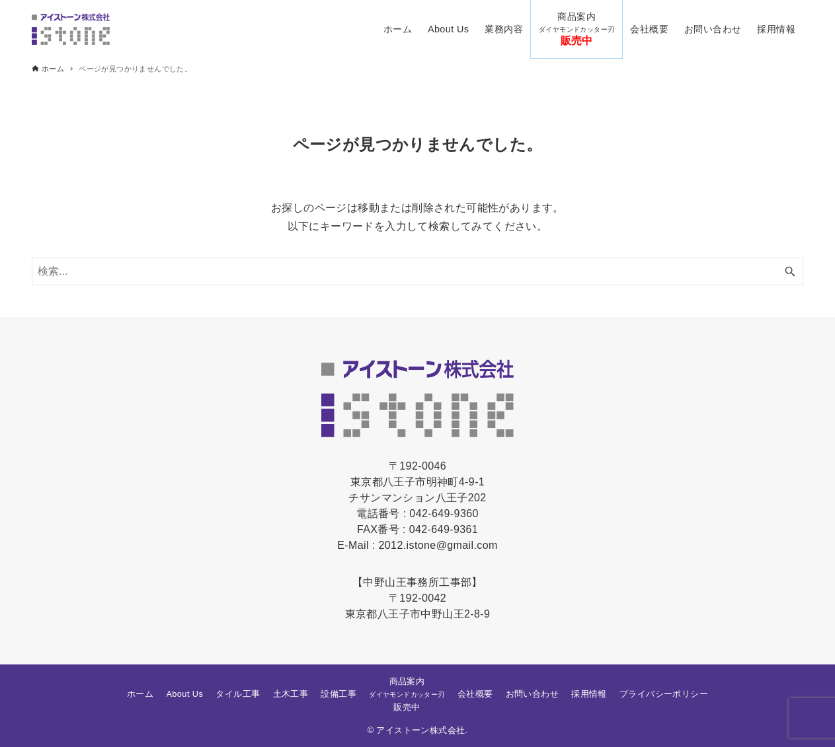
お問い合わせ (532, 694)
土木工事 (291, 694)
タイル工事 (238, 694)
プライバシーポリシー (663, 694)
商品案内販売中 (406, 693)
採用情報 (589, 694)
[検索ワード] (417, 271)
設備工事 (338, 694)
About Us (184, 694)
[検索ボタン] (790, 271)
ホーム (140, 694)
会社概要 (475, 694)
